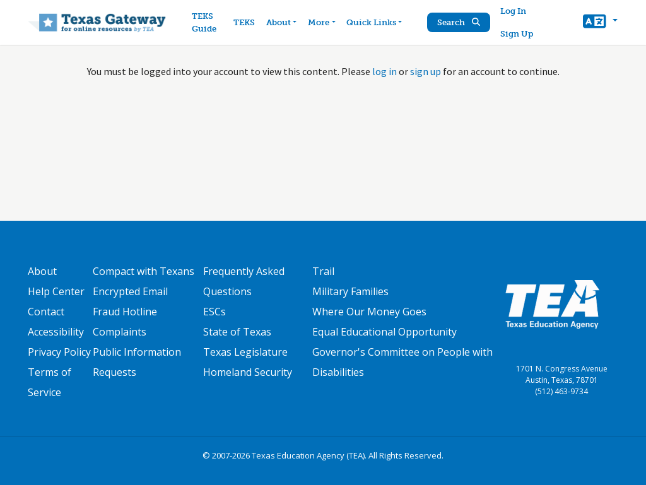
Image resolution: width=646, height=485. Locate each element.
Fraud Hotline (125, 311)
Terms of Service (49, 382)
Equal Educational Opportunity (384, 332)
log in (384, 71)
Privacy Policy (59, 352)
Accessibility (56, 332)
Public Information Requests (137, 362)
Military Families (350, 291)
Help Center (56, 291)
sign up (425, 71)
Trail (323, 271)
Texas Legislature (245, 352)
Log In (513, 11)
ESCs (214, 311)
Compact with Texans (143, 271)
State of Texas (237, 332)
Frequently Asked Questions (244, 281)
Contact (46, 311)
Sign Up (516, 33)
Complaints (119, 332)
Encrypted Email (130, 291)
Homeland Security (247, 372)
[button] (600, 22)
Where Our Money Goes (369, 311)
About (42, 271)
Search (458, 22)
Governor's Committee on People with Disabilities (402, 362)
